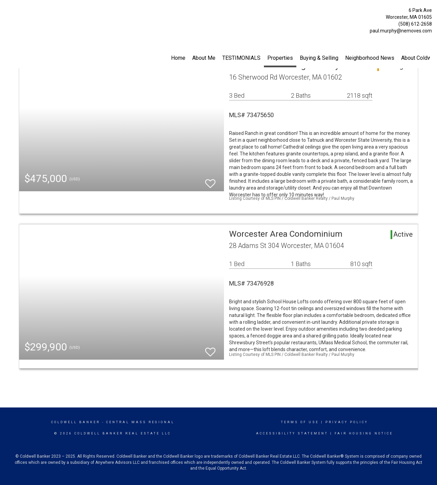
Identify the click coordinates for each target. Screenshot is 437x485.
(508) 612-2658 (415, 24)
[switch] (210, 180)
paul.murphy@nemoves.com (401, 30)
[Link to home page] (7, 12)
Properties (280, 58)
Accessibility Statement (292, 433)
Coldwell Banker (75, 422)
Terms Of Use (300, 422)
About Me (203, 58)
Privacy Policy (346, 422)
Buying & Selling (319, 58)
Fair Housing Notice (364, 433)
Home (178, 58)
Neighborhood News (369, 58)
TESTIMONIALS (241, 58)
